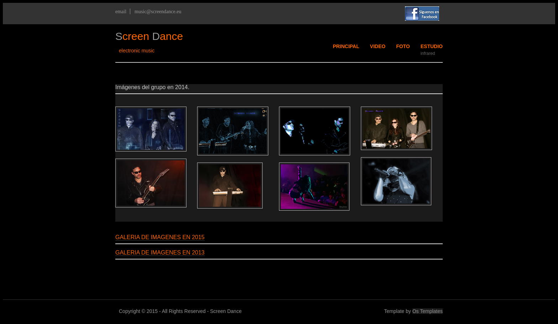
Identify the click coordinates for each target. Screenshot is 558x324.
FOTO (403, 46)
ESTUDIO (432, 46)
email (120, 11)
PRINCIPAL (346, 46)
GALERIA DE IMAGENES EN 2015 (160, 237)
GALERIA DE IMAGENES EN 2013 (160, 253)
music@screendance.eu (158, 11)
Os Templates (427, 311)
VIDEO (378, 46)
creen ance (149, 36)
